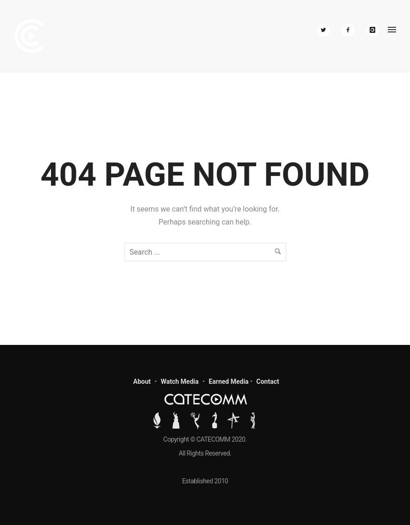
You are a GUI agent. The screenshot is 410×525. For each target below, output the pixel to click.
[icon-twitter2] (325, 30)
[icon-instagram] (372, 30)
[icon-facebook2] (350, 30)
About (142, 381)
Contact (267, 381)
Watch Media (180, 381)
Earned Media (228, 381)
